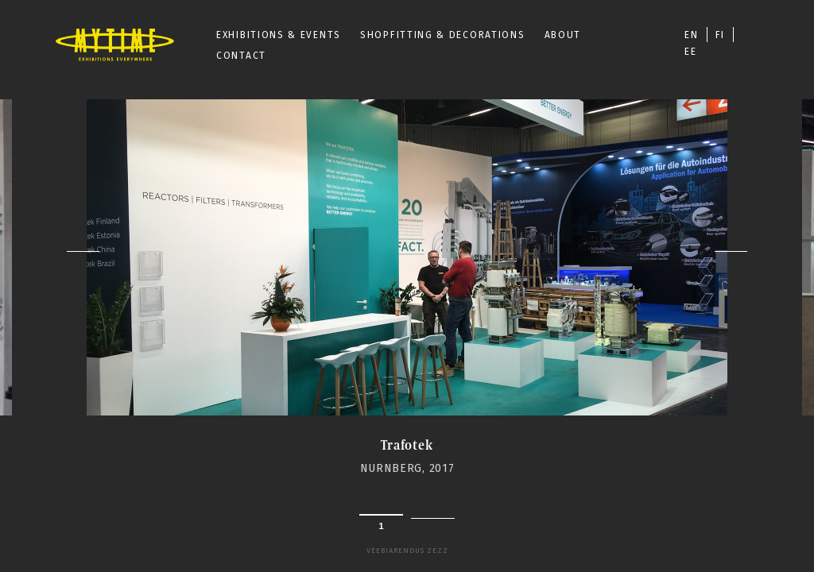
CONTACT (241, 55)
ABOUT (563, 35)
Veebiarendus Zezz (407, 551)
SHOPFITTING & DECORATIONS (442, 35)
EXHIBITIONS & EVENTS (278, 35)
